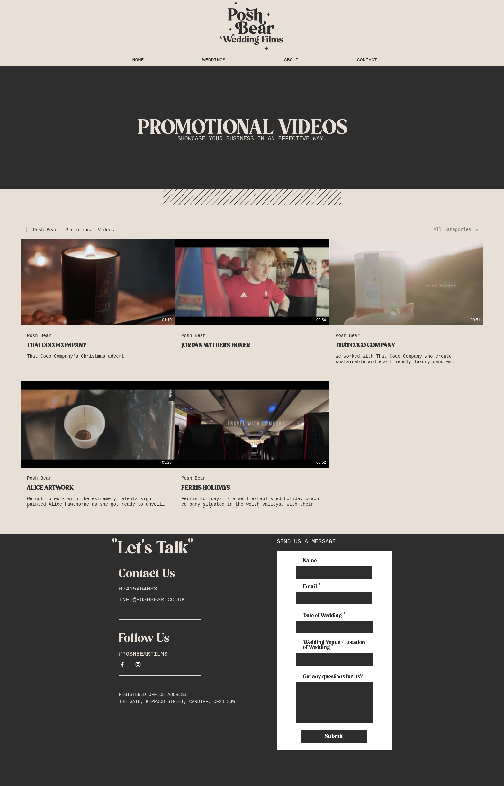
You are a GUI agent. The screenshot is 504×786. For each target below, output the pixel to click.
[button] (70, 230)
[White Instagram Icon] (138, 664)
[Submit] (334, 736)
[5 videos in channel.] (252, 373)
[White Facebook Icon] (122, 664)
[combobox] (455, 230)
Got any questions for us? (333, 677)
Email (310, 587)
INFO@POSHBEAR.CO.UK (152, 600)
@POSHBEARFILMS (143, 654)
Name (310, 560)
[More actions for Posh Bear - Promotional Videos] (70, 230)
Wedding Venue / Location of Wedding (334, 645)
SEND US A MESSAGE (306, 541)
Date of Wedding (322, 615)
